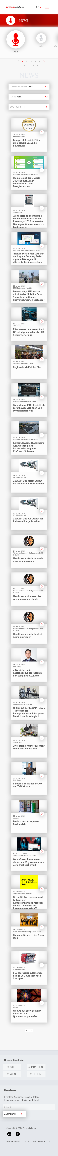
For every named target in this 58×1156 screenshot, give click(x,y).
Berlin (37, 1074)
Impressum (13, 1141)
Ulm (12, 1067)
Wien (13, 1074)
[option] (40, 39)
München (37, 1067)
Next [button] (44, 61)
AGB (26, 1141)
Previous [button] (18, 61)
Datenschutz (41, 1141)
